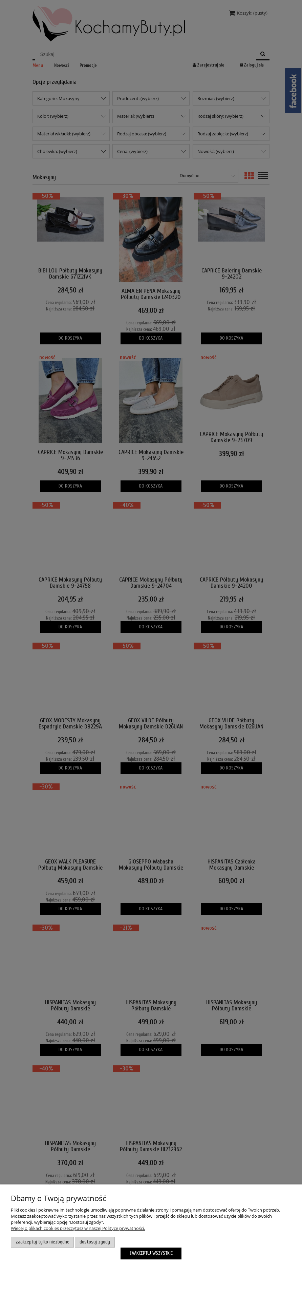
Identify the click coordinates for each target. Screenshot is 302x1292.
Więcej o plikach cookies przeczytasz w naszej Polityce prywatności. (78, 1228)
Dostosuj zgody (95, 1242)
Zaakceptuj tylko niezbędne (42, 1242)
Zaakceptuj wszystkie (151, 1253)
